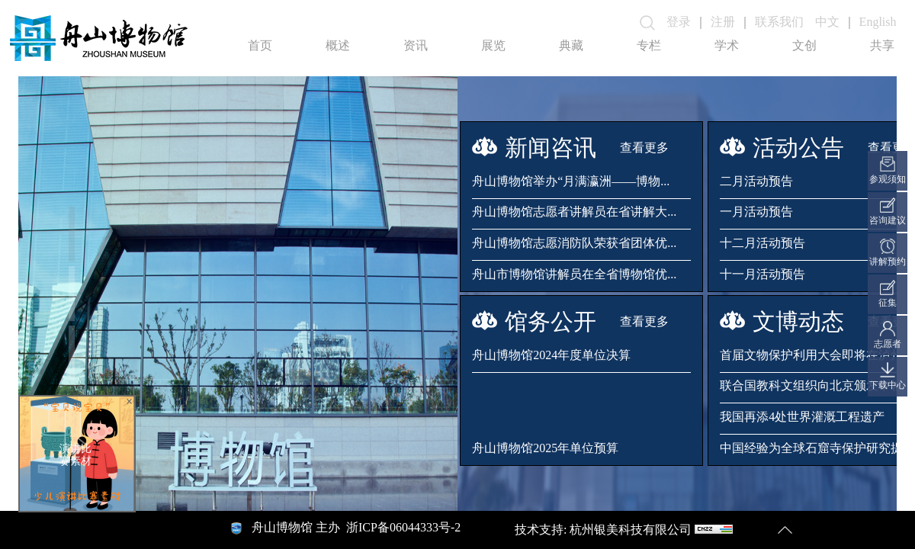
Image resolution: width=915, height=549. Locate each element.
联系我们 (779, 21)
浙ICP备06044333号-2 (403, 527)
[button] (72, 234)
